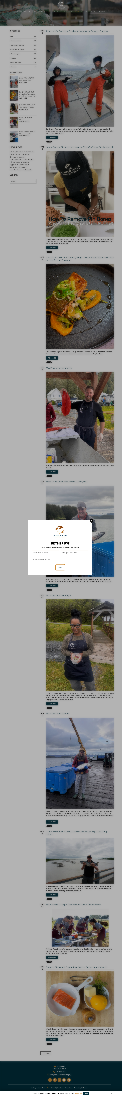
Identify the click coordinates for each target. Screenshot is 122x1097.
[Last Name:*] (74, 552)
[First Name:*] (45, 552)
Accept (86, 1093)
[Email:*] (60, 559)
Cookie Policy (78, 1093)
